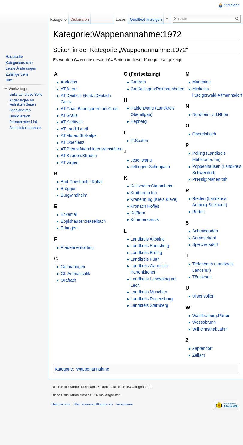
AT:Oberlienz (72, 142)
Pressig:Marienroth (210, 179)
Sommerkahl (204, 237)
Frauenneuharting (77, 247)
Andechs (69, 82)
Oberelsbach (204, 134)
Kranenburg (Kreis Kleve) (154, 199)
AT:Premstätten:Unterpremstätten (92, 149)
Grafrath (68, 280)
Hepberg (139, 121)
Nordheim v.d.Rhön (210, 114)
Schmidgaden (205, 231)
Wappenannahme (92, 369)
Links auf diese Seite (26, 94)
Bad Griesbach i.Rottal (81, 181)
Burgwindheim (74, 195)
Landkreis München (149, 291)
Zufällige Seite (17, 74)
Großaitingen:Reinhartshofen (158, 88)
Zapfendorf (202, 348)
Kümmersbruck (145, 219)
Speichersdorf (205, 244)
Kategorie (64, 369)
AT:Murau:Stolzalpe (78, 135)
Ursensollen (203, 296)
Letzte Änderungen (21, 68)
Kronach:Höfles (145, 206)
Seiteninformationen (25, 128)
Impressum (124, 404)
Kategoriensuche (19, 63)
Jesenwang (141, 160)
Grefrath (138, 82)
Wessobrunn (204, 322)
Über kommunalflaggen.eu (93, 404)
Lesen (121, 19)
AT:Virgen (69, 162)
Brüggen (68, 188)
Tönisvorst (202, 276)
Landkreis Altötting (148, 239)
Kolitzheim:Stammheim (152, 185)
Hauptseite (14, 57)
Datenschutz (61, 404)
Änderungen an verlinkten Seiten (22, 102)
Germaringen (73, 266)
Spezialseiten (20, 110)
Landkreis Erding (146, 252)
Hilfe (9, 80)
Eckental (69, 214)
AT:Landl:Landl (74, 128)
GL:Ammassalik (75, 273)
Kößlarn (138, 212)
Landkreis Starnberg (149, 305)
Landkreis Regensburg (152, 298)
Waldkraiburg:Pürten (211, 315)
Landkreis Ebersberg (150, 245)
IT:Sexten (139, 140)
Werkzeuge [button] (18, 89)
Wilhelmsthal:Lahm (210, 329)
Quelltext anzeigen (146, 19)
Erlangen (69, 228)
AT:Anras (69, 88)
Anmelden (231, 5)
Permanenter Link (23, 122)
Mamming (201, 82)
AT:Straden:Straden (79, 155)
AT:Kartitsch (72, 122)
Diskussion (79, 19)
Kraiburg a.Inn (144, 192)
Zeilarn (198, 355)
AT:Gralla (69, 115)
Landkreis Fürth (145, 259)
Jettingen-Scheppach (150, 166)
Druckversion (19, 116)
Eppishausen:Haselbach (83, 221)
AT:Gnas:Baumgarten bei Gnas (89, 108)
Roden (198, 211)
